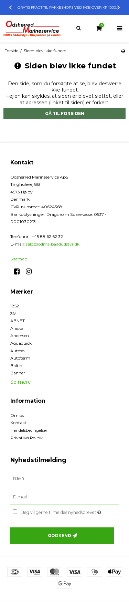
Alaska (16, 328)
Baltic (16, 365)
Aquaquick (21, 343)
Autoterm (20, 358)
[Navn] (64, 478)
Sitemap (18, 258)
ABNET (17, 320)
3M (13, 313)
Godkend (59, 535)
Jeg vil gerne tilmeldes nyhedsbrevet (64, 511)
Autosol (17, 350)
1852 (14, 305)
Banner (17, 372)
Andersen (19, 335)
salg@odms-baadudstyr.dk (52, 244)
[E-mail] (64, 497)
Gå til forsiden (64, 113)
